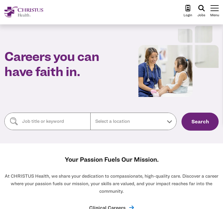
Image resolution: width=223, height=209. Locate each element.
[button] (134, 121)
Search (200, 121)
